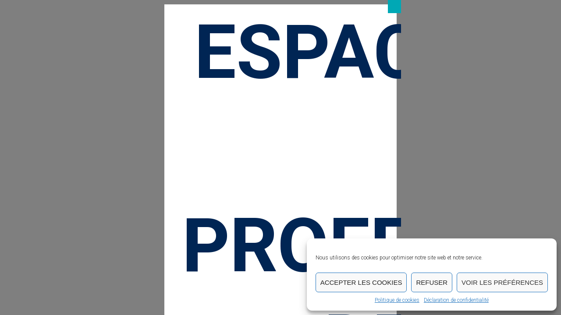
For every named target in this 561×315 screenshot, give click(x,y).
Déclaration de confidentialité (456, 300)
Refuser (431, 282)
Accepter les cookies (361, 282)
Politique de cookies (397, 300)
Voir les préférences (502, 282)
